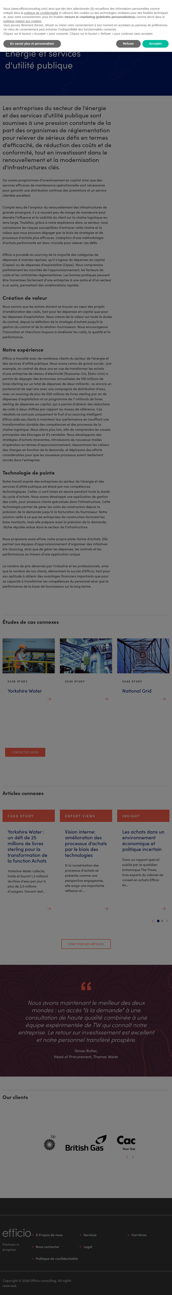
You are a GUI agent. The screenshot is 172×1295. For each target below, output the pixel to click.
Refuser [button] (128, 43)
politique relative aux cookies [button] (22, 21)
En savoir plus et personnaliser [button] (32, 43)
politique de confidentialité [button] (41, 13)
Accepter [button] (155, 43)
